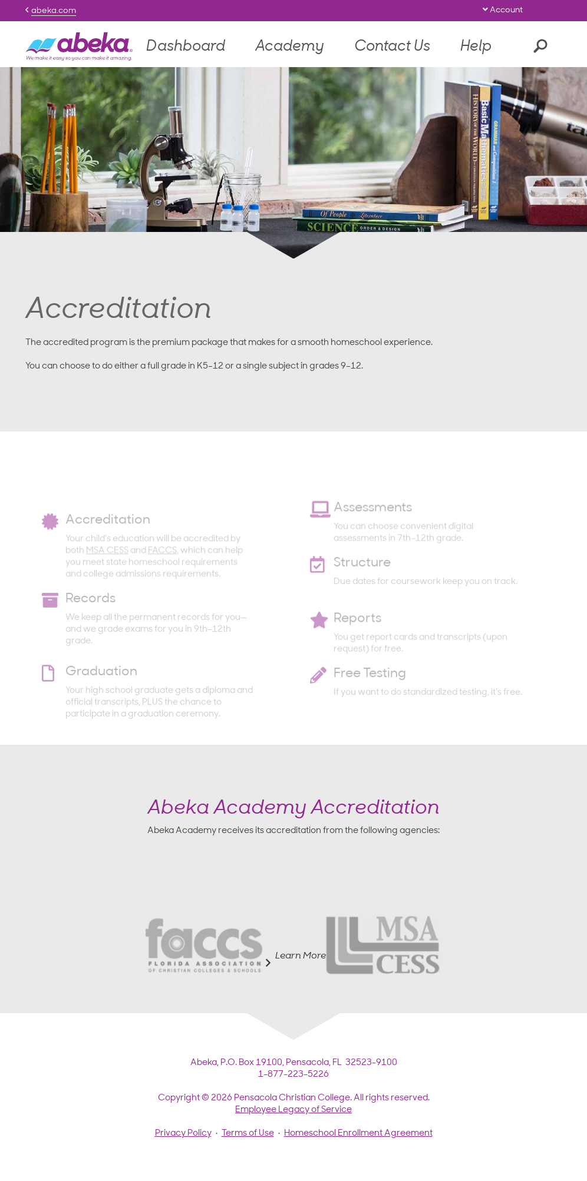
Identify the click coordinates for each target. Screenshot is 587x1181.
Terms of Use (248, 1133)
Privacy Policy (183, 1133)
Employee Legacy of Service (293, 1110)
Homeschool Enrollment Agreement (358, 1133)
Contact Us (392, 46)
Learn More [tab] (293, 959)
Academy (289, 46)
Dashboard (185, 46)
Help (476, 46)
